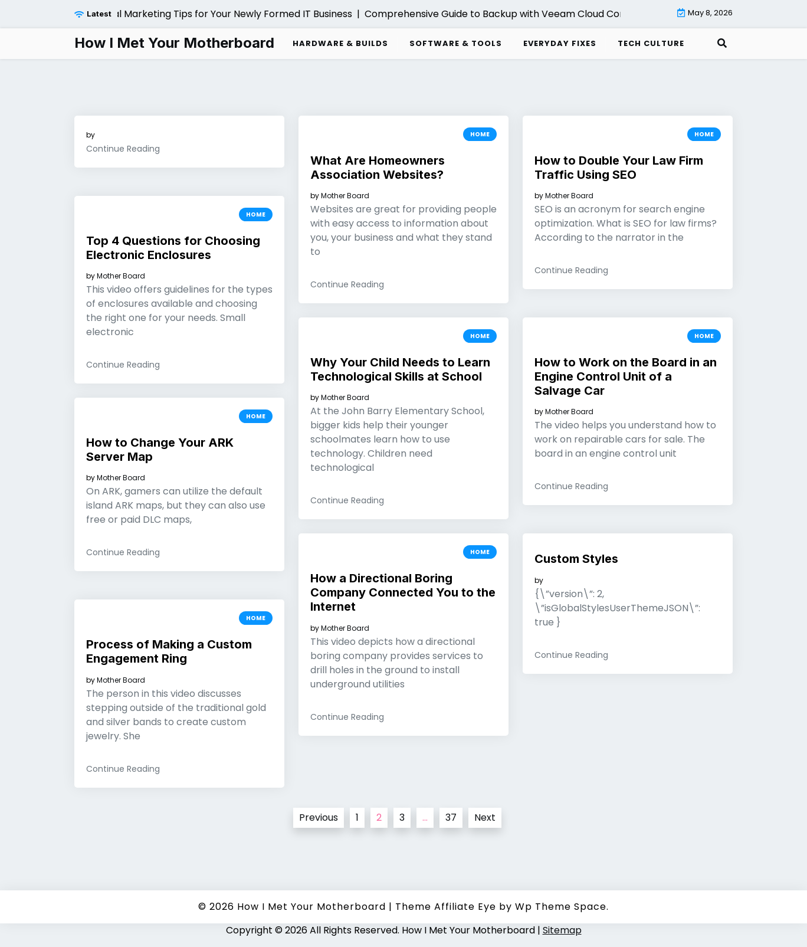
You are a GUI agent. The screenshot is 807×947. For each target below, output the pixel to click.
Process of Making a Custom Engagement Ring (169, 651)
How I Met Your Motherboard (174, 43)
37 (451, 817)
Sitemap (562, 930)
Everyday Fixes (559, 43)
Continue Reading (123, 149)
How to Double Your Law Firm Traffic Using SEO (618, 167)
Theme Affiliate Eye (445, 906)
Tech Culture (651, 43)
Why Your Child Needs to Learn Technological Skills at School (400, 369)
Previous (318, 817)
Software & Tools (455, 43)
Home (480, 134)
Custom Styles (576, 559)
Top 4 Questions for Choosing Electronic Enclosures (173, 248)
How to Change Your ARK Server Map (160, 449)
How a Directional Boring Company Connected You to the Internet (403, 592)
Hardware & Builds (340, 43)
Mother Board (345, 195)
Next (485, 817)
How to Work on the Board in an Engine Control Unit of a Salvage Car (625, 376)
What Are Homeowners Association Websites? (377, 167)
